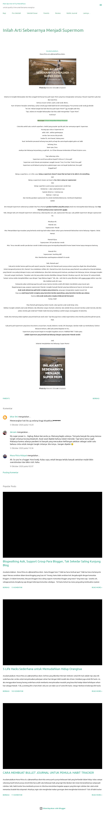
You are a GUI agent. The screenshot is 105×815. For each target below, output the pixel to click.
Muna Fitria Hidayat (18, 455)
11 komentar (16, 795)
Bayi (4, 13)
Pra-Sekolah (16, 13)
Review (58, 13)
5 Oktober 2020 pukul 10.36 (21, 448)
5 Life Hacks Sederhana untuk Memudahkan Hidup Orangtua (42, 669)
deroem (13, 432)
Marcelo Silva (51, 88)
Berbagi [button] (96, 398)
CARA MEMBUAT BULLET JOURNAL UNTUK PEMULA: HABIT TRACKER (48, 772)
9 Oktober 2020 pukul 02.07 (21, 466)
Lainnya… (86, 13)
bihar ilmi (14, 417)
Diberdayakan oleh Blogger (52, 808)
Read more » (97, 587)
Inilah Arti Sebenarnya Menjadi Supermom (43, 30)
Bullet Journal (72, 13)
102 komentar (17, 691)
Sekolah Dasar (32, 13)
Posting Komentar (10, 472)
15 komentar (16, 587)
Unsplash (62, 88)
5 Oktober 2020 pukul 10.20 (21, 425)
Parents (46, 13)
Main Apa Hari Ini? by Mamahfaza (14, 3)
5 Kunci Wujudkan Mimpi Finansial (56, 120)
